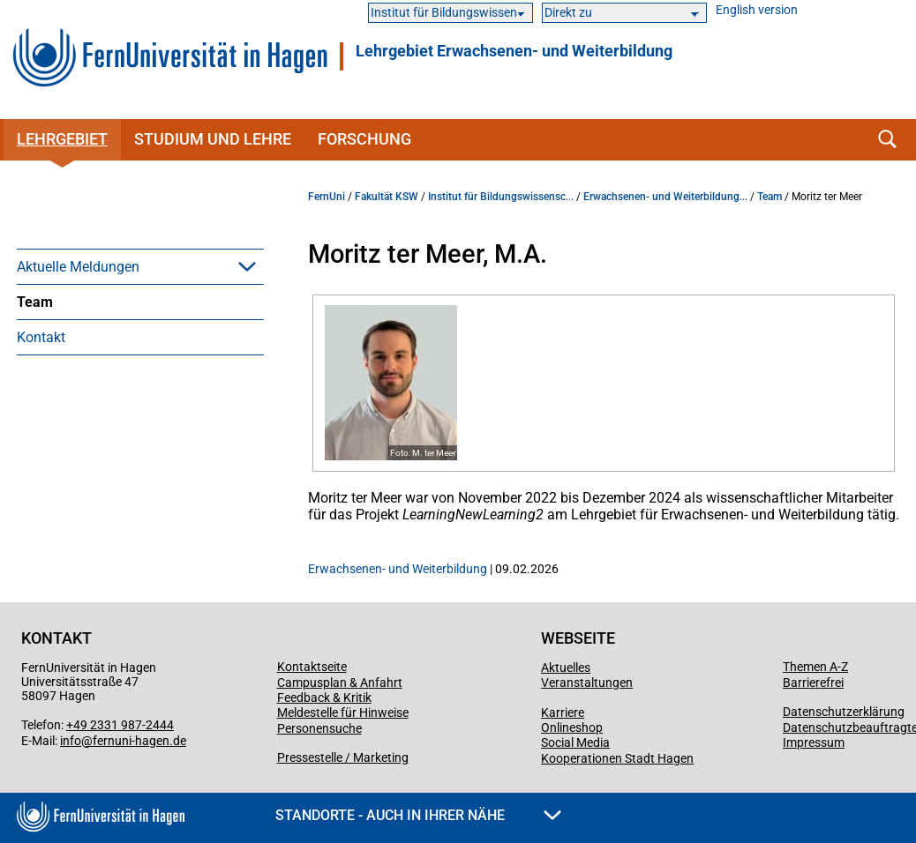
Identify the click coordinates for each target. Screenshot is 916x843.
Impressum (814, 742)
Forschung (364, 139)
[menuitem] (140, 266)
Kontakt (41, 337)
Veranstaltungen (587, 682)
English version (757, 10)
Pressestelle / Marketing (343, 757)
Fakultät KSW (386, 196)
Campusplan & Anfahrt (339, 682)
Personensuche (319, 728)
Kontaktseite (312, 667)
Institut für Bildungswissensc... (501, 196)
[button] (247, 266)
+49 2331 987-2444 (120, 725)
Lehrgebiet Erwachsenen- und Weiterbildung (514, 51)
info (70, 741)
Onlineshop (572, 727)
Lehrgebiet (62, 139)
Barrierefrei (813, 682)
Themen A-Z (815, 667)
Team (35, 302)
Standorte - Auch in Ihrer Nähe (418, 815)
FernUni (326, 196)
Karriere (562, 712)
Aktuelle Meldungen (78, 266)
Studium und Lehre (212, 139)
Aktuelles (565, 667)
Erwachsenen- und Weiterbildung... (665, 196)
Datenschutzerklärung (844, 712)
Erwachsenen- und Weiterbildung (397, 569)
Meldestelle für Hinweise (343, 712)
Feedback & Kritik (324, 697)
